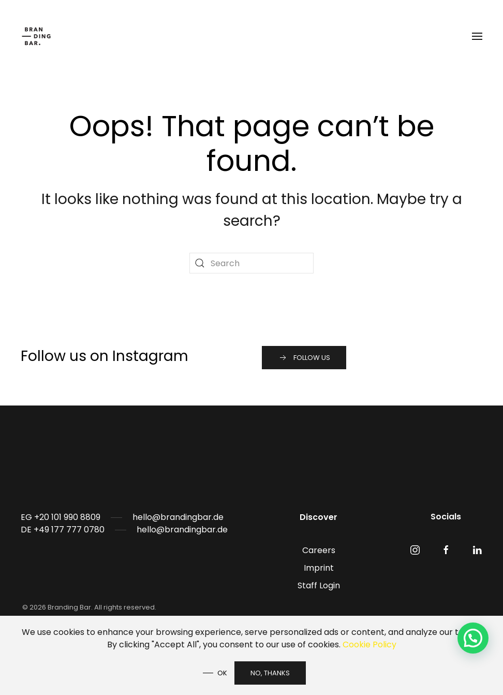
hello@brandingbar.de (178, 517)
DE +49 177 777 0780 (63, 529)
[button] (477, 36)
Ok (222, 673)
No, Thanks (270, 673)
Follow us (304, 358)
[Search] (251, 263)
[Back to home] (38, 36)
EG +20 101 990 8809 (60, 517)
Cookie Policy (369, 644)
